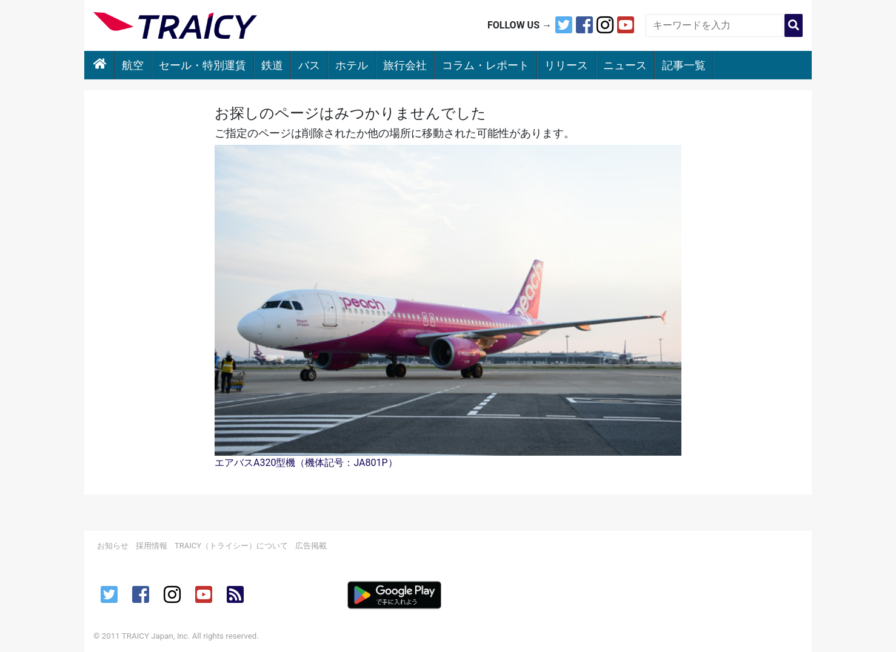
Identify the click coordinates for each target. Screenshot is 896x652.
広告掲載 (311, 545)
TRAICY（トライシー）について (231, 545)
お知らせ (113, 545)
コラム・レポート (485, 65)
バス (309, 65)
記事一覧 (684, 65)
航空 (133, 65)
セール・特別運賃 (202, 65)
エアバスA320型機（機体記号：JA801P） (306, 462)
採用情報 (151, 545)
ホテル (351, 65)
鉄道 (272, 65)
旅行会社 (405, 65)
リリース (566, 65)
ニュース (625, 65)
